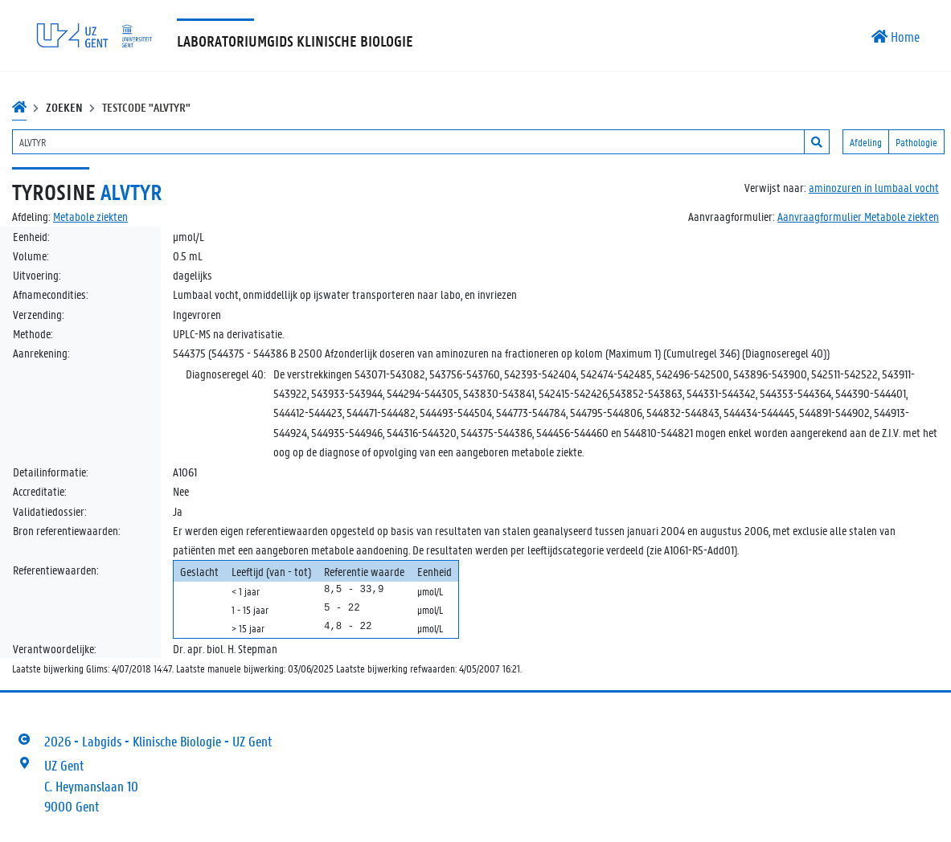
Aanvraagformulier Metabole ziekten (858, 216)
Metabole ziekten (90, 216)
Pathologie (916, 142)
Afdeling (866, 142)
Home (895, 36)
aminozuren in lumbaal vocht (874, 187)
